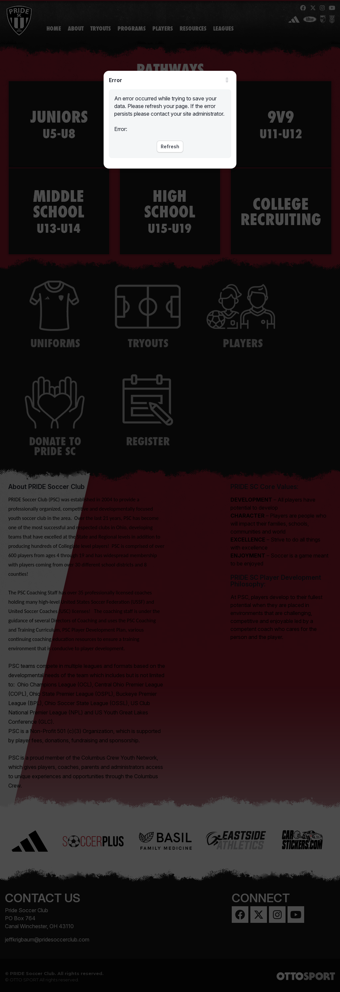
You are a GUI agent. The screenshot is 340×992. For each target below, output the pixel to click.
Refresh (170, 146)
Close (227, 80)
